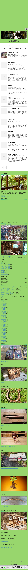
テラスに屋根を (11, 142)
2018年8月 (3, 313)
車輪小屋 (3, 272)
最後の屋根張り (11, 62)
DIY (15, 98)
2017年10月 (3, 325)
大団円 (2, 294)
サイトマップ (6, 561)
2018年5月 (3, 317)
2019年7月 (3, 302)
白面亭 (9, 97)
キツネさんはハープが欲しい (7, 404)
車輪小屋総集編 (4, 541)
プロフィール (12, 561)
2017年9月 (3, 326)
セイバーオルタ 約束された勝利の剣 (9, 468)
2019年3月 (3, 304)
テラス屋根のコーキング (13, 74)
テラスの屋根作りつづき (13, 108)
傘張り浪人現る (11, 119)
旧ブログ (3, 195)
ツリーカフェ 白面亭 (13, 52)
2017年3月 (3, 330)
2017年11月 (3, 324)
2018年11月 (3, 309)
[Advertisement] (14, 14)
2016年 (5, 45)
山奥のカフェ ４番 (5, 268)
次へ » (9, 167)
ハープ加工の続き (5, 288)
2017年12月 (3, 323)
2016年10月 (3, 337)
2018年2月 (3, 320)
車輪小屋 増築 (4, 274)
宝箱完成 (3, 382)
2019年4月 (3, 303)
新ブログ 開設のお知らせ (7, 289)
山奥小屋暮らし (14, 41)
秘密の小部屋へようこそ (6, 547)
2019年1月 (3, 307)
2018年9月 (3, 312)
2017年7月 (3, 329)
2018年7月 (3, 315)
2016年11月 (3, 336)
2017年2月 (3, 332)
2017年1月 (3, 333)
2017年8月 (3, 328)
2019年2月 (3, 305)
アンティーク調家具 (12, 154)
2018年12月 (3, 308)
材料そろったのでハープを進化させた (9, 287)
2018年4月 (3, 319)
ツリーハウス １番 (18, 132)
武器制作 (3, 271)
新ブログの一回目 (5, 196)
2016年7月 (3, 341)
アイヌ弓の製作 (4, 506)
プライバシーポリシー (20, 561)
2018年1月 (3, 321)
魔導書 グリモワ (5, 361)
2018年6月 (3, 316)
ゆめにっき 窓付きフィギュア (8, 446)
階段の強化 (10, 131)
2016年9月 (3, 338)
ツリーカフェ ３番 (5, 264)
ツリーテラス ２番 (18, 54)
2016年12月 (3, 334)
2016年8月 (3, 340)
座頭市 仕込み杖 (5, 425)
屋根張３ (10, 85)
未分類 (2, 270)
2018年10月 (3, 311)
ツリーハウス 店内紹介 (6, 256)
